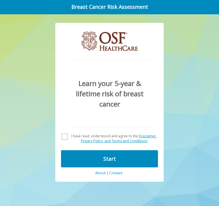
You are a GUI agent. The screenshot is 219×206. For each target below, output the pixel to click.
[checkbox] (109, 138)
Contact (115, 173)
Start (109, 158)
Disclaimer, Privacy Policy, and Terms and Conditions (119, 138)
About (100, 173)
